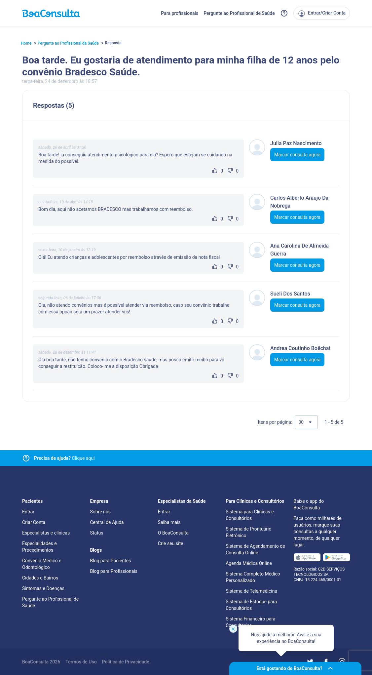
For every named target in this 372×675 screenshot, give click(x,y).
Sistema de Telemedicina (251, 591)
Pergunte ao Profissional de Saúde (239, 13)
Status (96, 533)
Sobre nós (100, 511)
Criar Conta (33, 522)
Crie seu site (170, 543)
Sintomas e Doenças (43, 588)
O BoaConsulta (173, 533)
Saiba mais (169, 522)
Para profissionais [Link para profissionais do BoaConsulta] (179, 13)
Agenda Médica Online (249, 563)
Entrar (28, 511)
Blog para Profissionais (113, 571)
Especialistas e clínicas (46, 533)
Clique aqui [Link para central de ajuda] (64, 458)
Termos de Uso (80, 661)
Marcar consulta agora (297, 154)
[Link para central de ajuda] (26, 458)
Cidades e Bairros (40, 577)
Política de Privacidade (125, 661)
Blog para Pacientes (110, 560)
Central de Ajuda (107, 522)
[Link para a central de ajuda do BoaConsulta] (284, 13)
